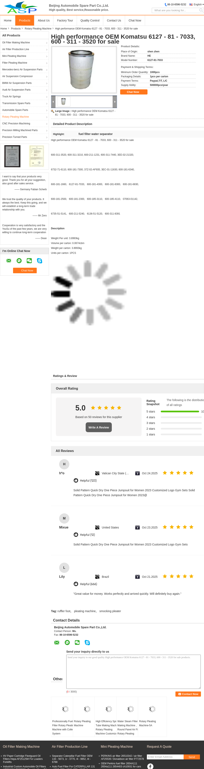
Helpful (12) (87, 535)
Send (191, 757)
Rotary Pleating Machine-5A (147, 723)
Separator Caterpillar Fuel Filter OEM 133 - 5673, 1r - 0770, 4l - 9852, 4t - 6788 (72, 758)
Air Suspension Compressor (17, 76)
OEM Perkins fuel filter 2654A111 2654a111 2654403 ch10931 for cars (121, 765)
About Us (44, 20)
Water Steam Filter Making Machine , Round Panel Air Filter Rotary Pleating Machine (129, 729)
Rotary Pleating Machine (38, 28)
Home (7, 20)
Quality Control (90, 20)
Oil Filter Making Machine (16, 42)
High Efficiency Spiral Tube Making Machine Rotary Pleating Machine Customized (108, 727)
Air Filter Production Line (15, 49)
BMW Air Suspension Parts (17, 83)
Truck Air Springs (11, 96)
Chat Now (135, 20)
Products (24, 20)
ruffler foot (64, 611)
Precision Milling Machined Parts (20, 130)
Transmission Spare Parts (16, 103)
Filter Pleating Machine (14, 62)
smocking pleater (110, 611)
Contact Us (114, 20)
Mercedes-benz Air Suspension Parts (22, 69)
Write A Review (99, 427)
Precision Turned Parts (14, 137)
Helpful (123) (88, 480)
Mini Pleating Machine (14, 56)
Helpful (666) (88, 584)
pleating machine (85, 611)
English (198, 4)
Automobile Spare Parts (15, 110)
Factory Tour (65, 20)
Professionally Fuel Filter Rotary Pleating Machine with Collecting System (65, 727)
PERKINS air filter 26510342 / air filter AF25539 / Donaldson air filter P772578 (122, 757)
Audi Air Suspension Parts (16, 89)
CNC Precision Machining (16, 123)
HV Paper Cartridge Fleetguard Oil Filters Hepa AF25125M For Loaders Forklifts (23, 758)
